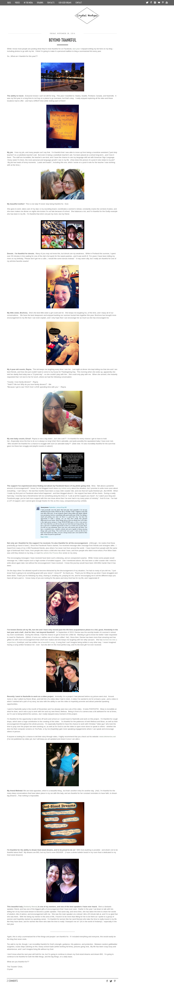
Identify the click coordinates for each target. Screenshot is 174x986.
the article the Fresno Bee (51, 553)
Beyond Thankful (62, 40)
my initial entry (64, 488)
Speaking (40, 2)
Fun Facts (51, 2)
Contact (78, 2)
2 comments (12, 980)
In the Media (28, 2)
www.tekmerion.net (107, 737)
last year (76, 49)
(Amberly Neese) (30, 907)
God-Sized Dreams (65, 2)
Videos (17, 2)
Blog (9, 2)
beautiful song (48, 642)
